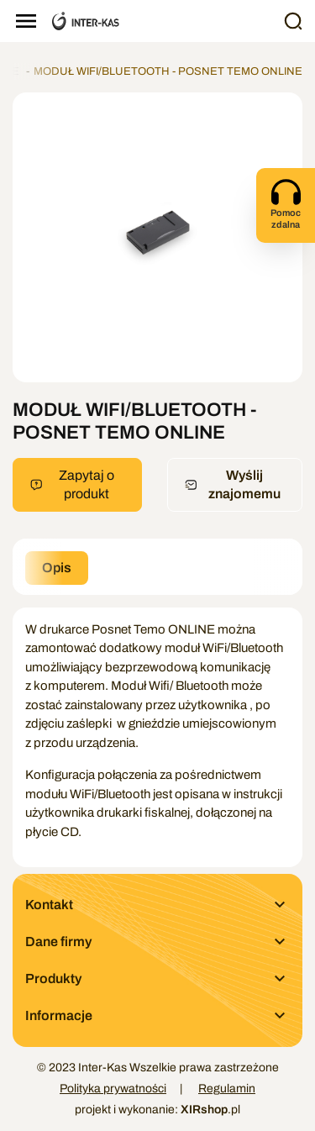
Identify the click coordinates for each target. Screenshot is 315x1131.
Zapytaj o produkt (72, 484)
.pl (210, 1109)
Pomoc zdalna (285, 203)
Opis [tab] (56, 567)
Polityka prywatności (113, 1088)
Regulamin (226, 1088)
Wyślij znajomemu (233, 484)
